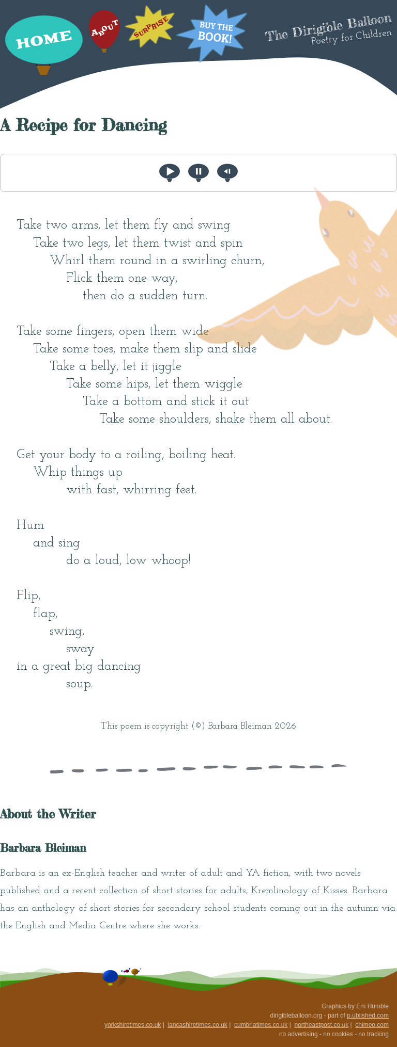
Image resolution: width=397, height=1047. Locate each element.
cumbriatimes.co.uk (260, 1024)
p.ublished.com (368, 1015)
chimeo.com (372, 1024)
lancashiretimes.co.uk (197, 1024)
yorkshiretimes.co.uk (132, 1024)
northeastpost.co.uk (321, 1024)
